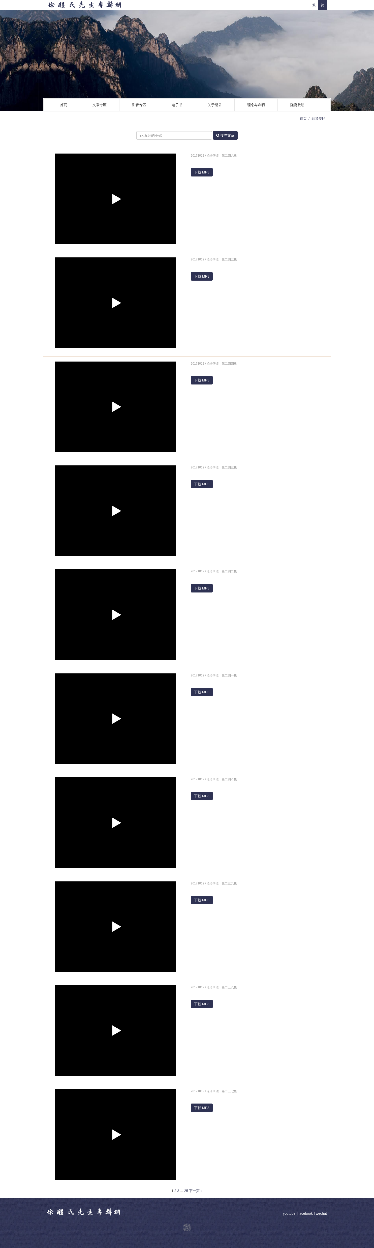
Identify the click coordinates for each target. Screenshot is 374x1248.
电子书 (177, 105)
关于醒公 (215, 105)
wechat (321, 1213)
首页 (63, 105)
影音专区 (139, 105)
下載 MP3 (201, 172)
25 (186, 1191)
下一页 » (196, 1191)
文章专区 (99, 105)
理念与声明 (256, 105)
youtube (289, 1213)
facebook (305, 1213)
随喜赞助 (297, 105)
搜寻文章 (225, 135)
